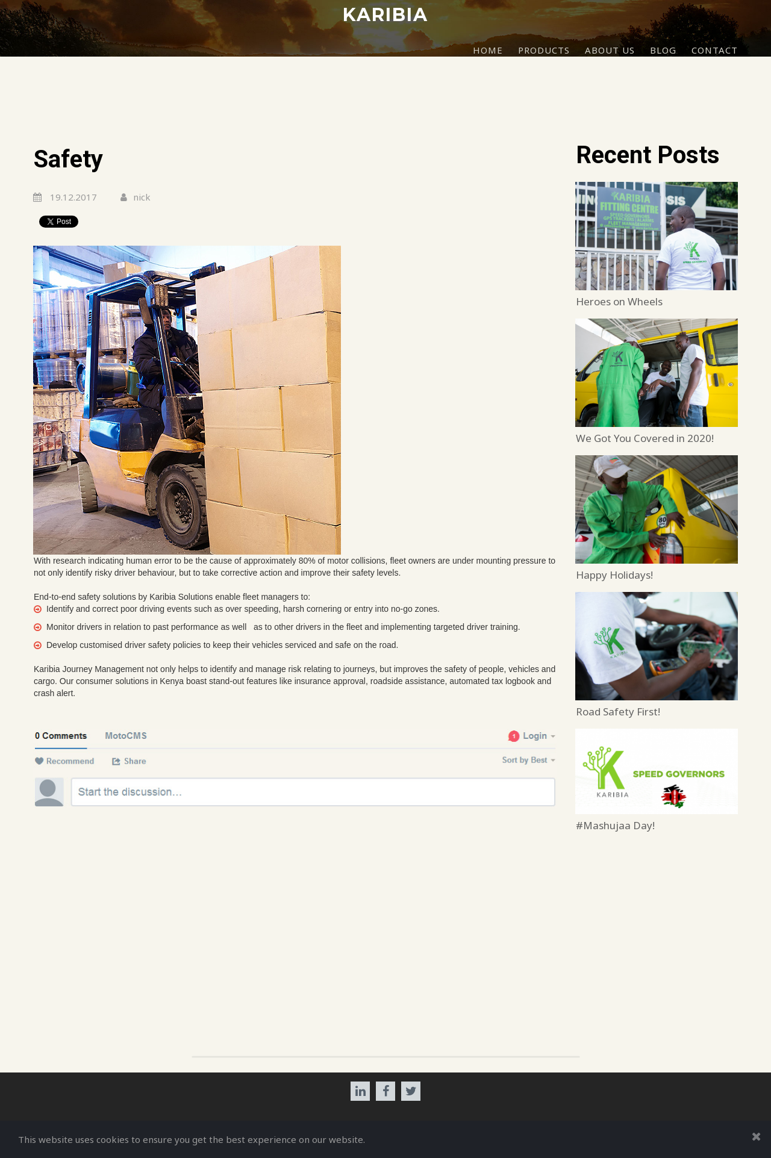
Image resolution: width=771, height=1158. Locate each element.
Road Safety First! (618, 711)
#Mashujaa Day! (615, 825)
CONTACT (714, 50)
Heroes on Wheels (619, 301)
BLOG (663, 50)
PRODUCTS (544, 50)
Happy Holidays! (614, 575)
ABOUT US (610, 50)
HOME (488, 50)
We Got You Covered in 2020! (645, 438)
